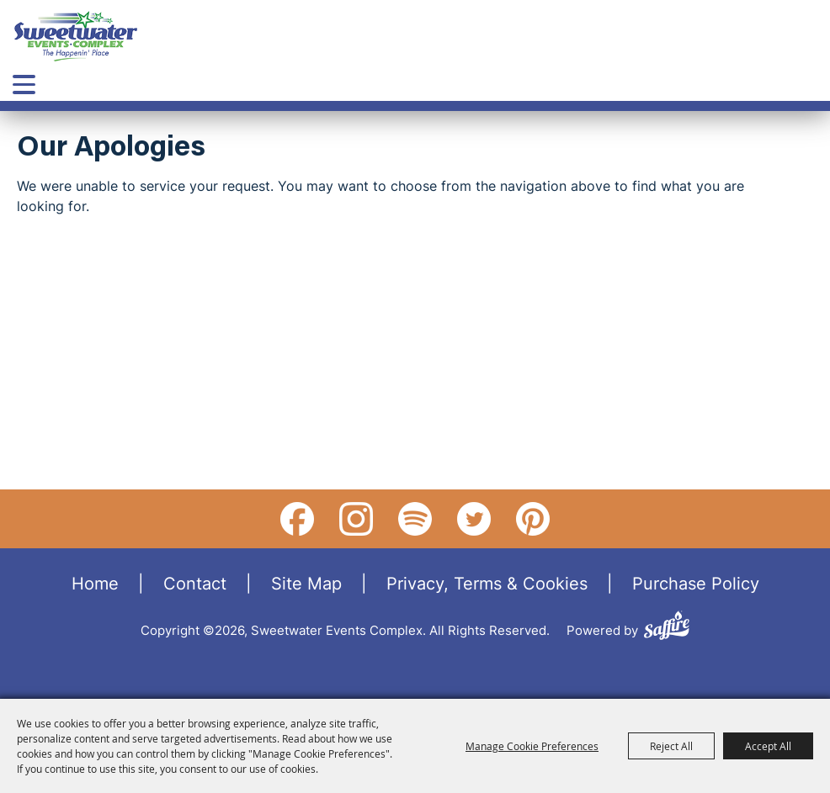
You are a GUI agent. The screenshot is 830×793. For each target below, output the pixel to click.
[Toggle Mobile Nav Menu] (24, 84)
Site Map (306, 583)
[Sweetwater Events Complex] (76, 36)
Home (95, 583)
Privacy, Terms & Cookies (487, 583)
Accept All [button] (768, 746)
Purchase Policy (695, 583)
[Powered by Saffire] (666, 628)
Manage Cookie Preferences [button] (532, 746)
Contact (194, 583)
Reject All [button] (671, 746)
